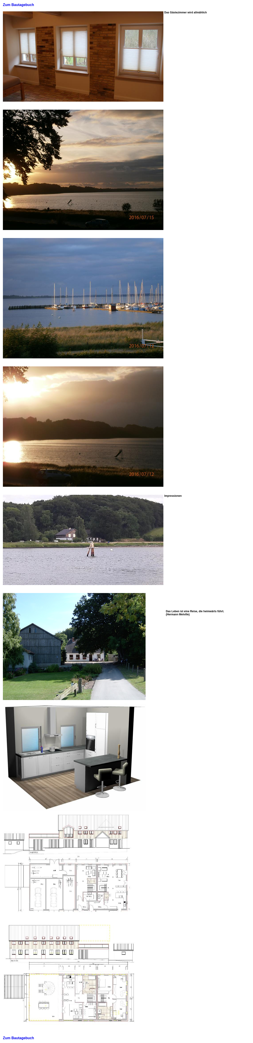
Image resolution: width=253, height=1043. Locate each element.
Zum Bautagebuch (18, 5)
